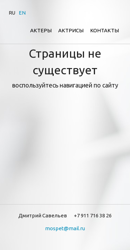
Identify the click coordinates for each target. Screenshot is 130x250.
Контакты (104, 30)
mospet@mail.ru (65, 228)
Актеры (41, 30)
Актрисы (71, 30)
